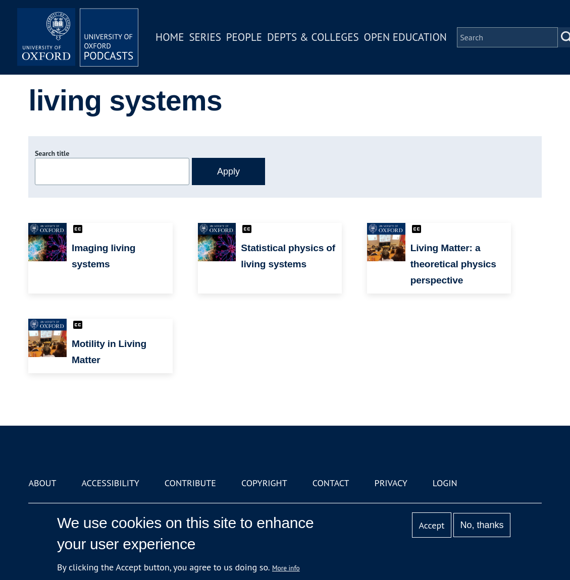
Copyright (264, 483)
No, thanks (482, 525)
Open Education (405, 37)
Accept (432, 525)
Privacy (391, 483)
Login (445, 483)
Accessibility (110, 483)
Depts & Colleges (313, 37)
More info (286, 567)
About (42, 483)
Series (205, 37)
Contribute (190, 483)
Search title (52, 153)
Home (170, 37)
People (244, 37)
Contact (331, 483)
